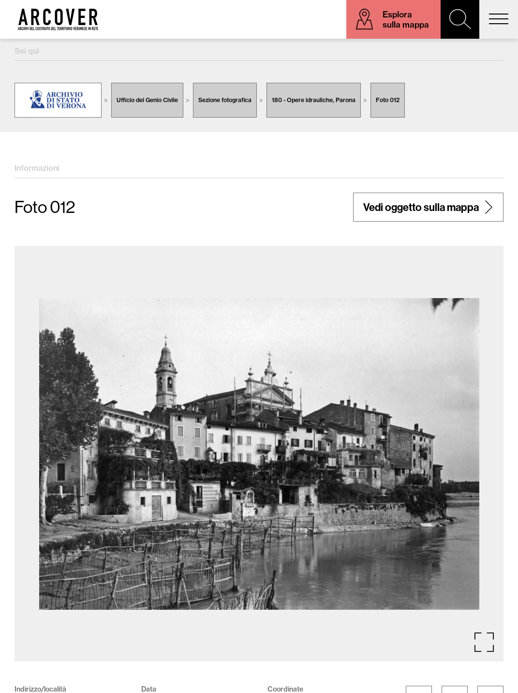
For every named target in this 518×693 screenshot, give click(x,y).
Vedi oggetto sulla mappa (421, 207)
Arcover (58, 19)
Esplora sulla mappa (406, 19)
